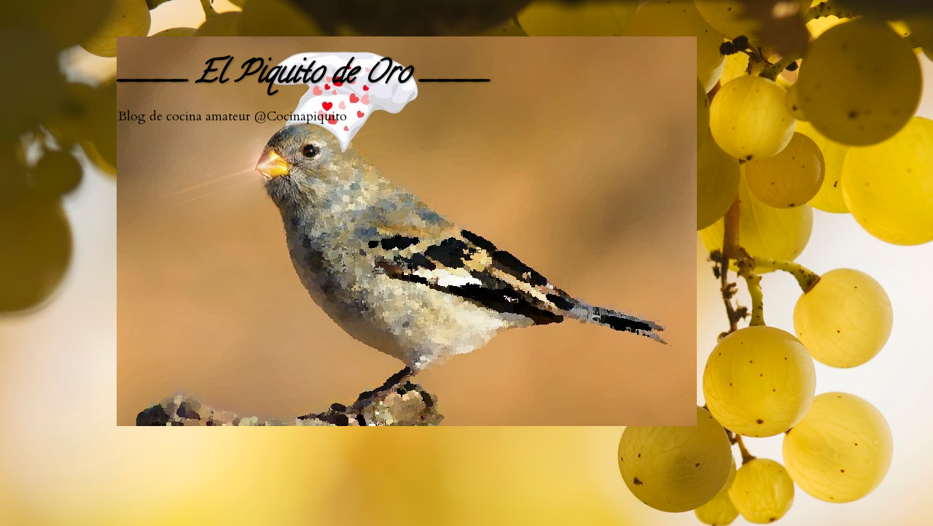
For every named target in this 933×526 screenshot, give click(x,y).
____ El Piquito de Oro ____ (302, 76)
